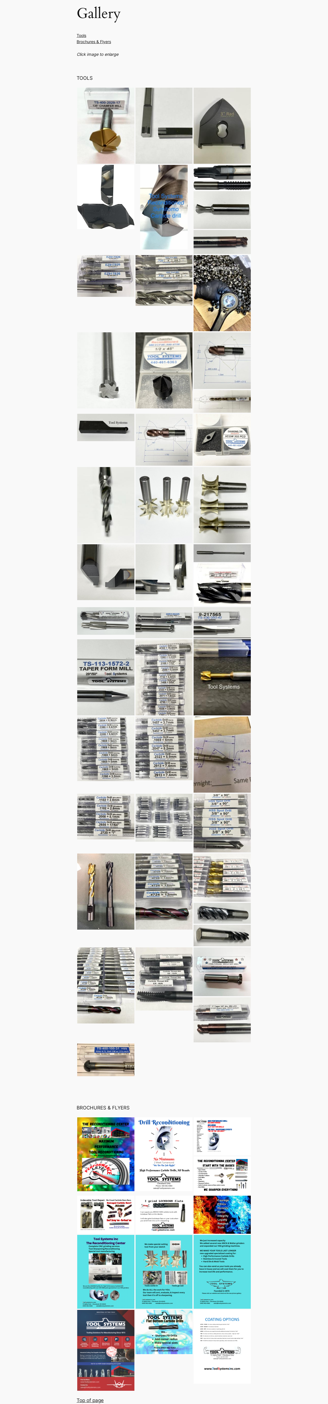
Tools (81, 35)
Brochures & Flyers (94, 41)
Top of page (90, 1400)
